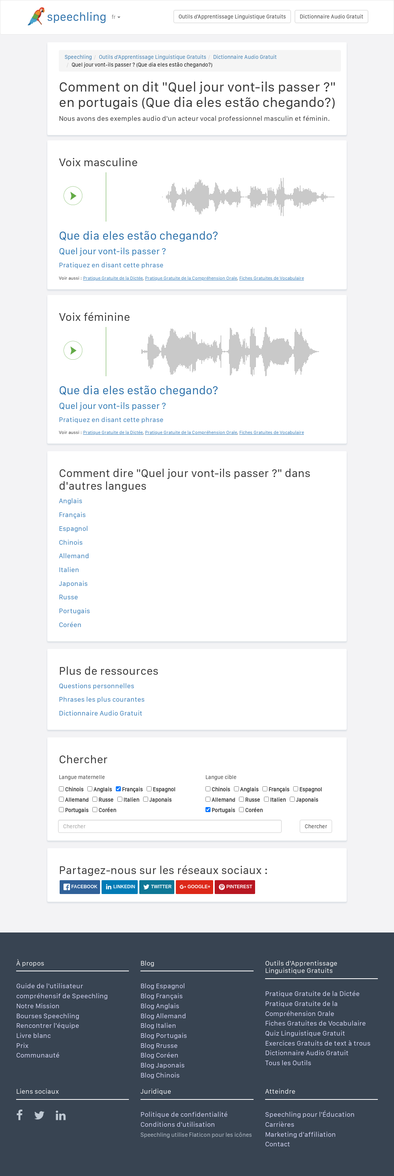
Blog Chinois (160, 1075)
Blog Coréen (159, 1055)
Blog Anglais (159, 1006)
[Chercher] (170, 826)
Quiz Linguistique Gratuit (305, 1033)
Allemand (74, 556)
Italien (69, 569)
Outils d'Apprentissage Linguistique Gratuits (232, 16)
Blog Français (161, 996)
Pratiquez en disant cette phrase (111, 265)
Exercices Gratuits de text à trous (318, 1043)
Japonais (73, 583)
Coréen (70, 625)
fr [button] (116, 17)
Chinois (71, 542)
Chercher (316, 826)
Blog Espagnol (162, 986)
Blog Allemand (163, 1016)
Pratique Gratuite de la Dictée (312, 993)
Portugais (74, 611)
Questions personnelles (96, 686)
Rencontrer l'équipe (47, 1025)
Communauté (38, 1055)
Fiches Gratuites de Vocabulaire (315, 1023)
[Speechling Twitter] (44, 1117)
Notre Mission (38, 1006)
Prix (22, 1045)
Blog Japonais (162, 1065)
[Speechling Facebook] (24, 1117)
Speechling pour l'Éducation (310, 1114)
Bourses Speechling (47, 1016)
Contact (277, 1144)
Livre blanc (33, 1035)
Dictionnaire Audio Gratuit (331, 16)
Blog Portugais (163, 1035)
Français (72, 514)
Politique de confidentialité (184, 1114)
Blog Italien (158, 1025)
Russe (68, 597)
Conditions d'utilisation (177, 1124)
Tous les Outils (288, 1063)
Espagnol (73, 528)
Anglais (70, 501)
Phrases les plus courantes (102, 699)
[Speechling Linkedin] (65, 1117)
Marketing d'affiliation (300, 1134)
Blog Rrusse (159, 1045)
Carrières (279, 1124)
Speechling (78, 57)
